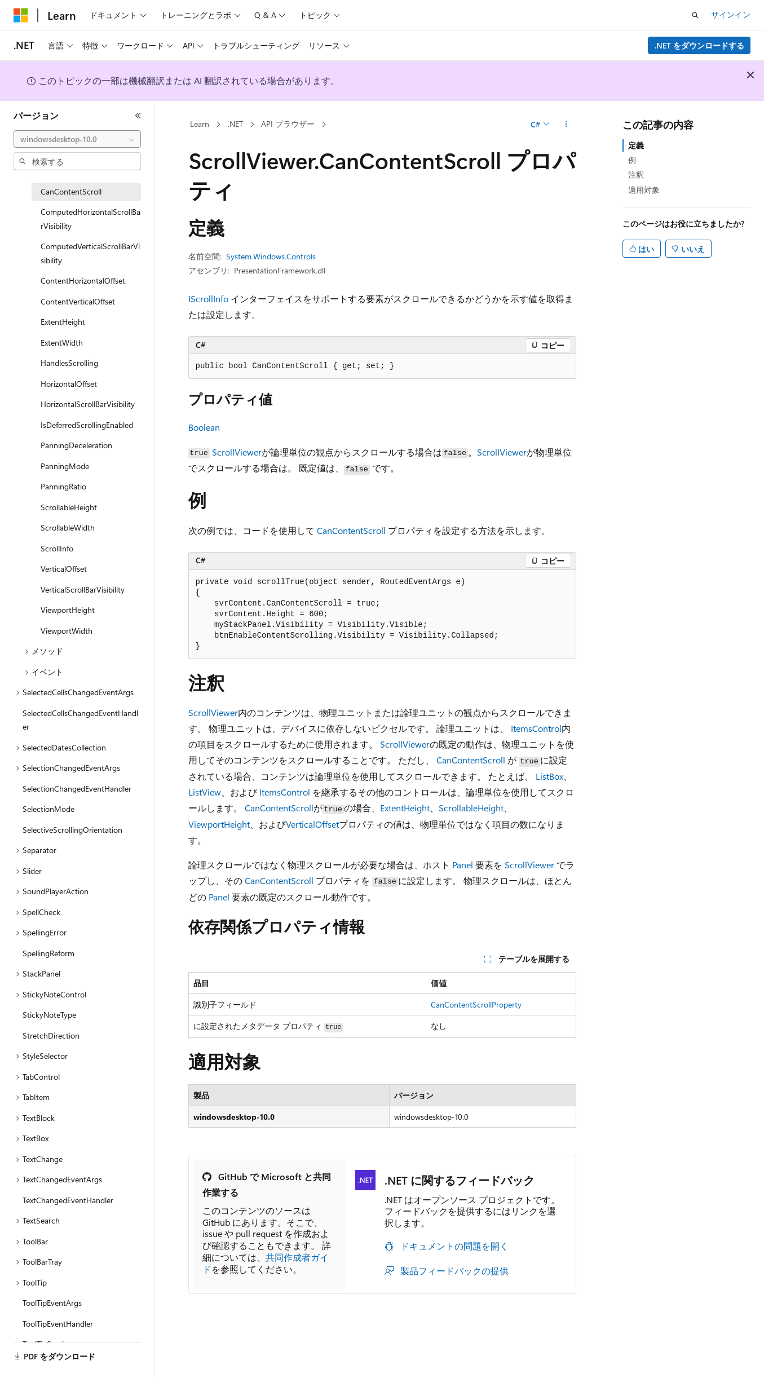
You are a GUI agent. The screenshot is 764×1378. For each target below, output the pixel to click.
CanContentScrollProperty (476, 1004)
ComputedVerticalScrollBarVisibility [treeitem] (90, 253)
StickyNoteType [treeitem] (49, 1014)
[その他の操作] (566, 125)
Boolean (204, 427)
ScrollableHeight (471, 808)
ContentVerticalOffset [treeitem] (78, 301)
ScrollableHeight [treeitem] (69, 507)
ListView (204, 792)
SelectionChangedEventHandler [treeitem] (77, 788)
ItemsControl (536, 728)
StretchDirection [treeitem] (51, 1035)
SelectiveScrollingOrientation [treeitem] (72, 829)
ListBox (549, 776)
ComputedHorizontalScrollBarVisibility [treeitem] (90, 218)
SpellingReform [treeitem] (48, 953)
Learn (199, 123)
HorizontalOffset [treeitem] (69, 383)
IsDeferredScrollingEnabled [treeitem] (87, 424)
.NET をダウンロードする (699, 45)
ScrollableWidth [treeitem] (68, 527)
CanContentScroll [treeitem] (71, 191)
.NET (235, 123)
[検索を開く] (695, 15)
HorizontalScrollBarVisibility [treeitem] (88, 404)
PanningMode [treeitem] (65, 466)
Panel (462, 865)
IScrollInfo (208, 298)
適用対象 (644, 189)
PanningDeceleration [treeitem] (76, 445)
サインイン (730, 14)
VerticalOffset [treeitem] (64, 568)
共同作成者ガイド (265, 1263)
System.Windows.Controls (271, 256)
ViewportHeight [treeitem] (68, 609)
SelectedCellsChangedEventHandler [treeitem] (80, 720)
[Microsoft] (21, 15)
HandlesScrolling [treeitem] (69, 362)
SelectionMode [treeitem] (48, 808)
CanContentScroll (351, 530)
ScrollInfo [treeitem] (57, 548)
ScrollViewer (237, 452)
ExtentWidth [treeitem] (62, 342)
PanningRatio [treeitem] (63, 486)
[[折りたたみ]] (138, 115)
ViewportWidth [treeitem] (66, 630)
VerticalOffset (312, 824)
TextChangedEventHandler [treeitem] (68, 1200)
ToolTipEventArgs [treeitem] (52, 1302)
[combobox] (77, 139)
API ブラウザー (288, 123)
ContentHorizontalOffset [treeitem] (83, 280)
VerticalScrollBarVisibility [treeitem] (83, 589)
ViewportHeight (219, 824)
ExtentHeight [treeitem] (63, 321)
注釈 (636, 174)
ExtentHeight (405, 808)
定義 (636, 145)
